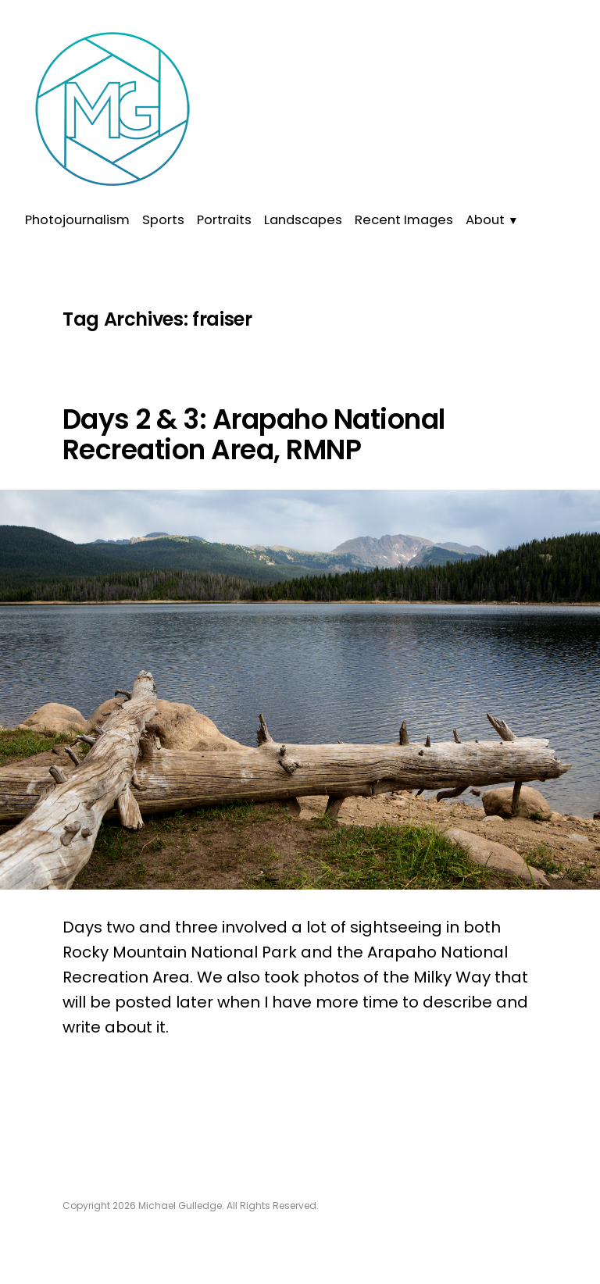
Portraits (224, 220)
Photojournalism (77, 220)
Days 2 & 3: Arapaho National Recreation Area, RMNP (253, 435)
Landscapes (303, 220)
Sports (163, 220)
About (485, 220)
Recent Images (404, 220)
